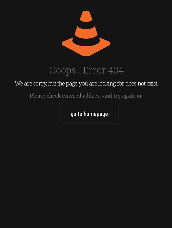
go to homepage (89, 113)
